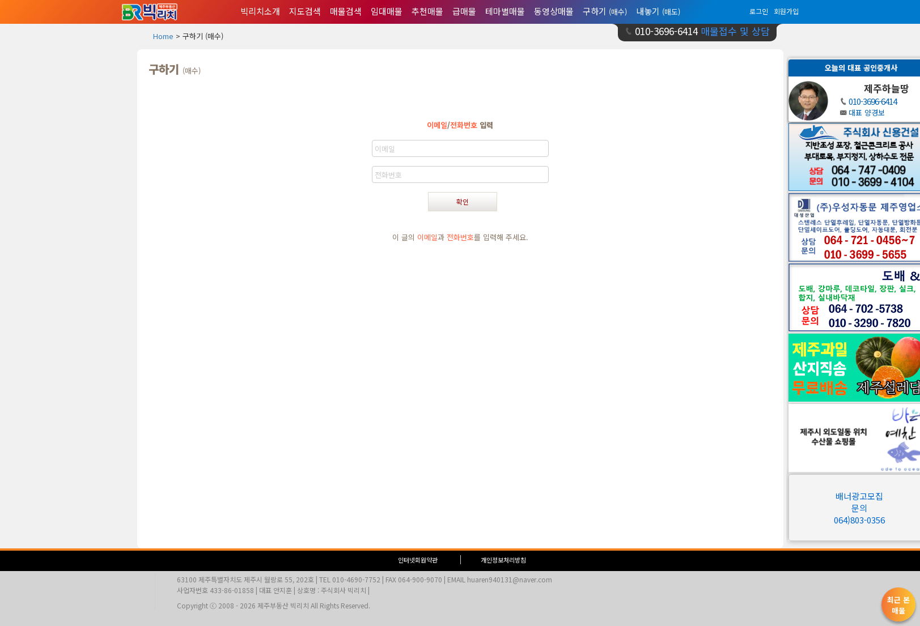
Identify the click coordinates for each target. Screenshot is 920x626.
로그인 (758, 11)
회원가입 (786, 11)
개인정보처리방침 (503, 559)
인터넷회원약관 (418, 559)
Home (163, 36)
